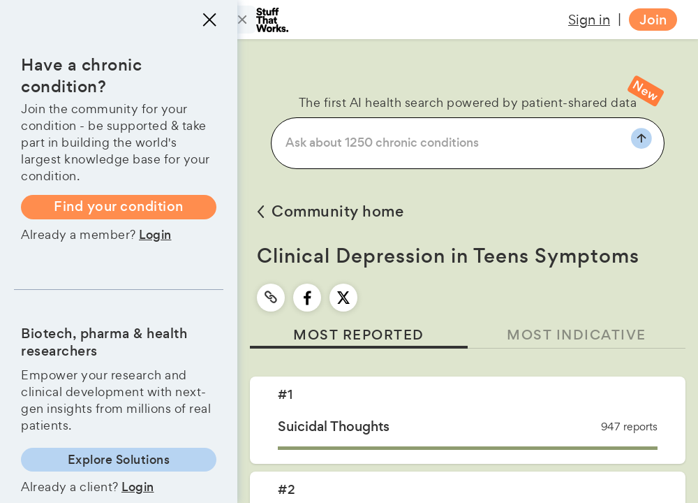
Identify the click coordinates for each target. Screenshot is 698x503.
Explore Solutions (119, 459)
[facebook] (307, 298)
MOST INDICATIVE (576, 335)
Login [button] (155, 234)
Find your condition (119, 206)
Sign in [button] (589, 19)
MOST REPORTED (358, 335)
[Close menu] (209, 20)
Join (653, 19)
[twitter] (343, 298)
